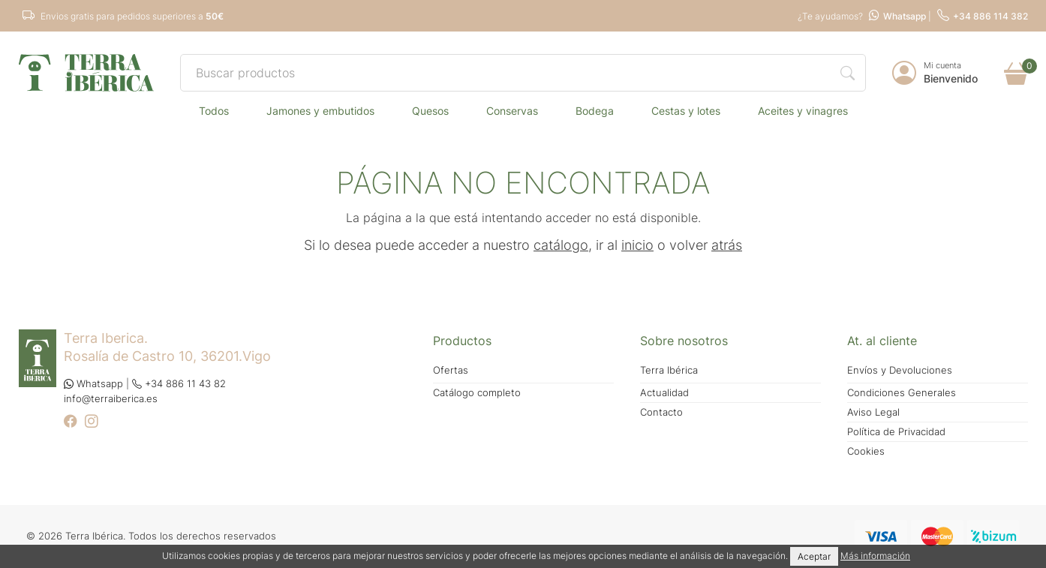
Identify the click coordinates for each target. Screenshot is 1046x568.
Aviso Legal (873, 412)
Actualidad (664, 392)
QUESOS (430, 110)
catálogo (561, 245)
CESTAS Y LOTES (685, 110)
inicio (637, 245)
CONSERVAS (512, 110)
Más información (875, 555)
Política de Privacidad (896, 431)
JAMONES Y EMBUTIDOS (320, 110)
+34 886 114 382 (982, 16)
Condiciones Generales (901, 392)
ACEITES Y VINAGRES (803, 110)
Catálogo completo (477, 392)
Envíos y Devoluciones (899, 370)
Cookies (866, 451)
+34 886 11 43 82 (179, 383)
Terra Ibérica (669, 370)
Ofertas (450, 370)
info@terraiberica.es (111, 398)
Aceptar (814, 556)
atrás (726, 245)
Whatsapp (897, 16)
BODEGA (595, 110)
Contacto (661, 412)
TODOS (214, 110)
